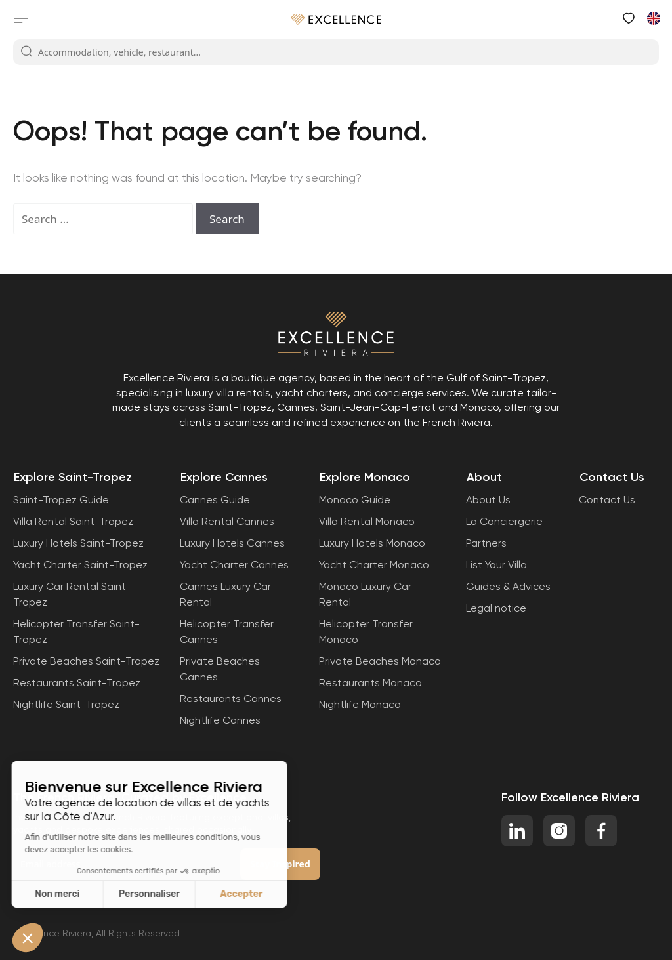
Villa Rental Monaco (367, 521)
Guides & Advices (508, 586)
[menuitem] (653, 18)
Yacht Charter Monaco (374, 564)
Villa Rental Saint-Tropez (73, 521)
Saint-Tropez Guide (61, 499)
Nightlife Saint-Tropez (66, 704)
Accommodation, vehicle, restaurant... (110, 51)
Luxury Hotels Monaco (372, 543)
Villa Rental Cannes (227, 521)
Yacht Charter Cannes (234, 564)
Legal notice (496, 608)
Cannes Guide (215, 499)
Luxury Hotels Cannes (232, 543)
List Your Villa (496, 564)
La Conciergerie (504, 521)
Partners (486, 543)
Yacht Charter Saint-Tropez (80, 564)
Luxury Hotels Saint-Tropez (78, 543)
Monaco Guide (354, 499)
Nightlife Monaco (360, 704)
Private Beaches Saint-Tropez (86, 661)
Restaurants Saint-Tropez (76, 683)
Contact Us (607, 499)
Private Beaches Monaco (380, 661)
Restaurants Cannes (231, 698)
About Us (488, 499)
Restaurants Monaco (370, 683)
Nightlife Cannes (220, 720)
